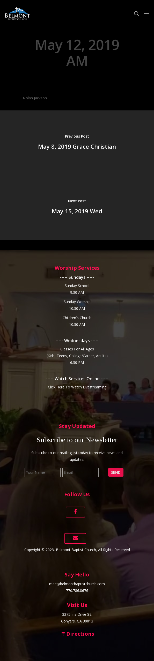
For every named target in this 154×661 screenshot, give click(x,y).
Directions (77, 633)
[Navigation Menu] (146, 13)
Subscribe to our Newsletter (77, 440)
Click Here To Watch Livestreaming (77, 387)
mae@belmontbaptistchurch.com (77, 583)
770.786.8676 (77, 590)
